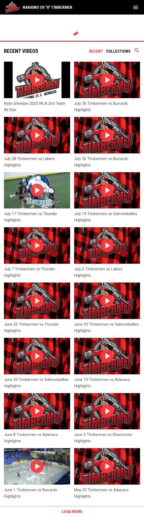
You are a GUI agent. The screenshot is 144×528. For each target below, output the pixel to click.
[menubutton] (135, 7)
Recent (96, 51)
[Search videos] (137, 52)
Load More (72, 511)
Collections (118, 51)
